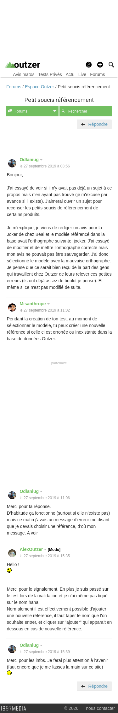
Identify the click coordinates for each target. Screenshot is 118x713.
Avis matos (23, 74)
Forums (97, 74)
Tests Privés (50, 74)
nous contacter (100, 708)
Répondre (94, 124)
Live (82, 74)
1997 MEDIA (15, 708)
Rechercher (74, 111)
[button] (100, 64)
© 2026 (71, 708)
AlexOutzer (40, 549)
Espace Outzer (40, 86)
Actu (70, 74)
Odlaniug (31, 159)
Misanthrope (34, 303)
